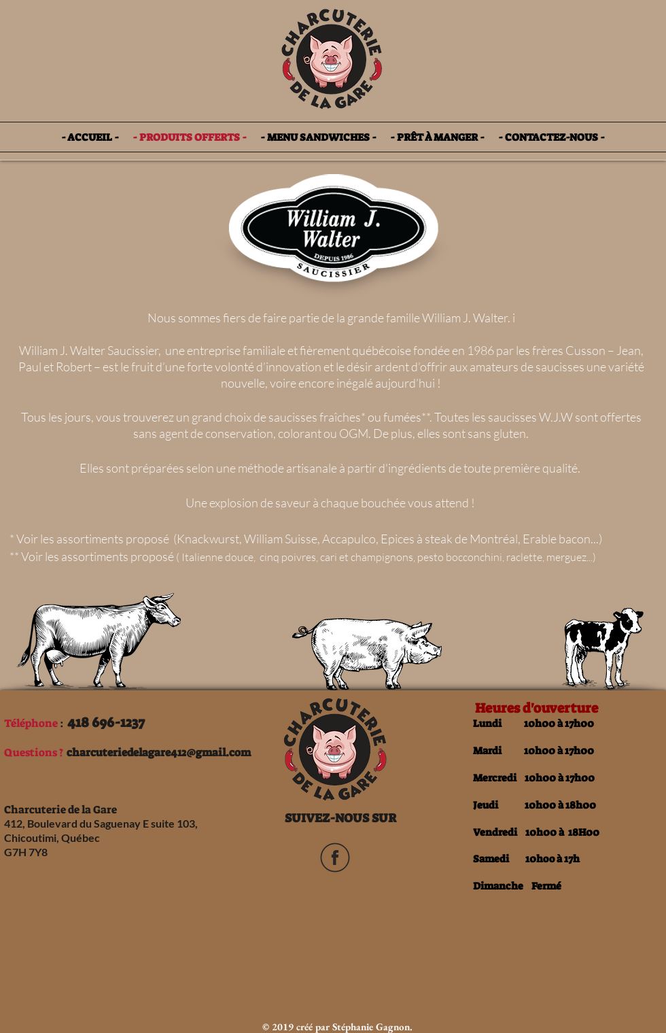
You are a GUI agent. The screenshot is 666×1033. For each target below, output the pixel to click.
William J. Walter (465, 317)
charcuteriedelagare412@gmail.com (159, 752)
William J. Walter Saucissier (88, 350)
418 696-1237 (106, 722)
